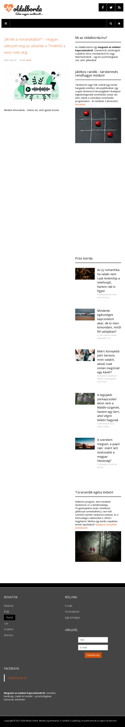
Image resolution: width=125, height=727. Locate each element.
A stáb (68, 606)
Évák (6, 611)
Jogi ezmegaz (72, 617)
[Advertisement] (37, 238)
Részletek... (81, 104)
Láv (6, 623)
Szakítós (9, 629)
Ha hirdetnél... (73, 611)
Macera (8, 635)
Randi (28, 60)
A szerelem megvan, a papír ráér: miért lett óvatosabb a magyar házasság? (108, 450)
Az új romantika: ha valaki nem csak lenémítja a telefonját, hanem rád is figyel (108, 280)
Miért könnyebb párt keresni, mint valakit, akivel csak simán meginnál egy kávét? (108, 361)
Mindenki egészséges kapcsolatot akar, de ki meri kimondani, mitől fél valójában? (109, 321)
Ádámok (8, 606)
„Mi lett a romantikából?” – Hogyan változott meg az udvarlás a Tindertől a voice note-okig (34, 46)
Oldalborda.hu (17, 678)
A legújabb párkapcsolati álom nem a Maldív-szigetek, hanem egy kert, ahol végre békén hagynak (108, 407)
